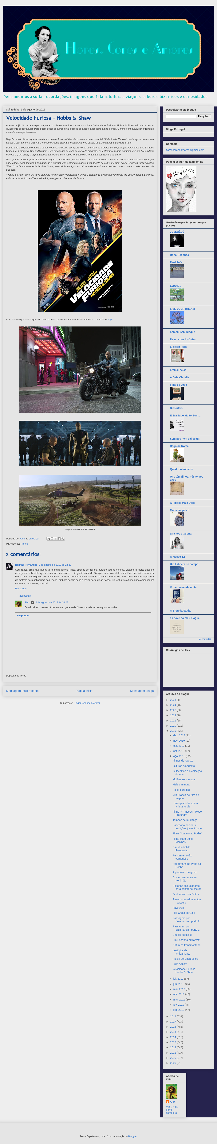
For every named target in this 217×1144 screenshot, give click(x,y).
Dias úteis (176, 408)
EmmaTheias (178, 369)
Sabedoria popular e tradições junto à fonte (187, 827)
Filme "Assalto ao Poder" (187, 833)
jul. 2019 (178, 978)
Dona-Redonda (179, 254)
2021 (173, 720)
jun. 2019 (179, 984)
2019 (173, 730)
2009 (173, 1062)
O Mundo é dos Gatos (186, 894)
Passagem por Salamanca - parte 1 (186, 928)
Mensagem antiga (142, 690)
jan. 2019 (179, 1009)
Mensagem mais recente (22, 690)
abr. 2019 (179, 994)
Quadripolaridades (182, 469)
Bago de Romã (179, 446)
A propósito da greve (185, 872)
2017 (173, 1021)
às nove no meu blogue (185, 618)
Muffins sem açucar (184, 779)
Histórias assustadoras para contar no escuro (187, 887)
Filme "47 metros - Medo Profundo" (187, 813)
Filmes (24, 543)
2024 (173, 704)
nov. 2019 (179, 740)
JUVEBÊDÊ (177, 231)
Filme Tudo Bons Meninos (183, 840)
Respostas (25, 595)
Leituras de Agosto (184, 765)
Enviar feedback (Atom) (87, 703)
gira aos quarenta (181, 533)
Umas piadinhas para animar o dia (185, 805)
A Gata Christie (179, 377)
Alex (27, 602)
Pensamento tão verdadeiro (182, 857)
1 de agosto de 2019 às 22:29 (54, 564)
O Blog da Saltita (180, 610)
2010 (173, 1057)
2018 (173, 1016)
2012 (173, 1047)
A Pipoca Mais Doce (182, 502)
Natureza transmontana (186, 945)
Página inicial (84, 690)
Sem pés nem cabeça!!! (185, 438)
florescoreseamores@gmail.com (185, 149)
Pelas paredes (181, 789)
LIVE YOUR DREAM (182, 308)
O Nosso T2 (177, 556)
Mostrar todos (205, 639)
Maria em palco (179, 510)
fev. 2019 (179, 1004)
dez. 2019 (179, 735)
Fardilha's (176, 262)
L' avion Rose (178, 346)
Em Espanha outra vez (186, 939)
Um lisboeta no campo (184, 564)
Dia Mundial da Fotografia (181, 849)
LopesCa (175, 285)
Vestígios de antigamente (181, 952)
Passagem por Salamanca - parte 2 (186, 920)
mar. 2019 (179, 999)
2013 (173, 1042)
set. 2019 (179, 750)
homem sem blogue (182, 332)
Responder (21, 588)
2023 (173, 710)
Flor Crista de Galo (184, 912)
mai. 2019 (179, 989)
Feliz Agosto (180, 963)
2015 (173, 1031)
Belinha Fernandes (26, 564)
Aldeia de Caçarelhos (185, 958)
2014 (173, 1037)
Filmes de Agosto (183, 760)
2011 (173, 1052)
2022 (173, 715)
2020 (173, 725)
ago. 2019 (179, 756)
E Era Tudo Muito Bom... (185, 415)
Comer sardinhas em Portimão (185, 879)
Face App (178, 907)
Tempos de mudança (185, 820)
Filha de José (178, 384)
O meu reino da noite (183, 587)
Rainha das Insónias (183, 339)
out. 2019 (179, 745)
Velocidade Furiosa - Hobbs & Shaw (185, 970)
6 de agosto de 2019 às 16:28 (51, 602)
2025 (173, 699)
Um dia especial (182, 934)
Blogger (132, 1136)
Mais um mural (181, 784)
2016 (173, 1026)
